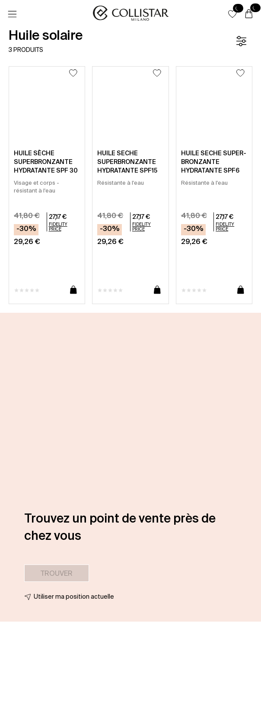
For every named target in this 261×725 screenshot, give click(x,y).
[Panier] (249, 14)
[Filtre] (241, 41)
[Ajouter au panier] (73, 290)
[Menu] (12, 14)
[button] (232, 14)
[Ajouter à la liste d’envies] (73, 72)
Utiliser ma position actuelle (74, 596)
